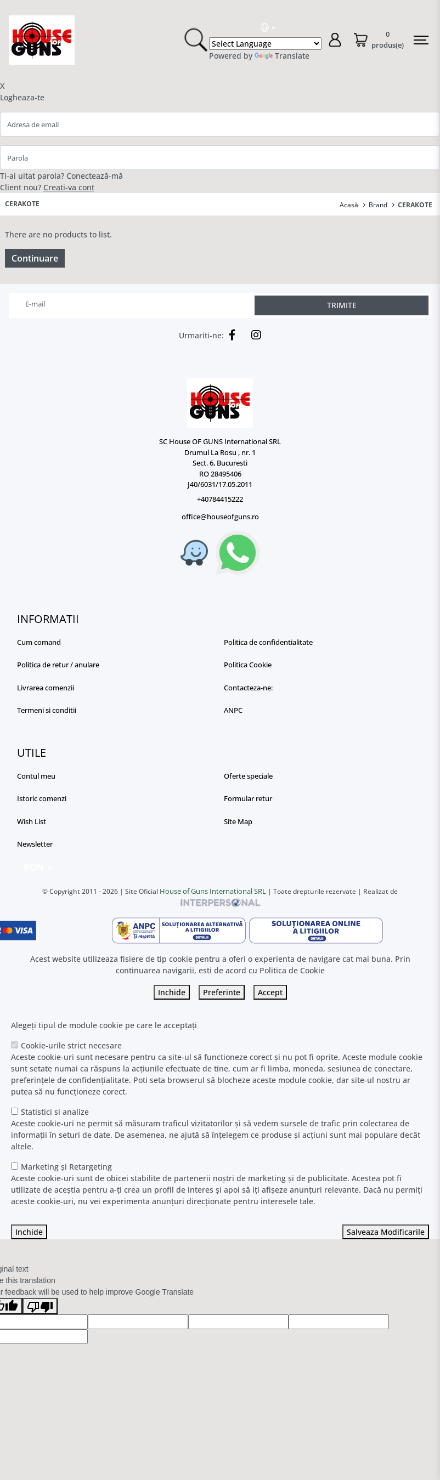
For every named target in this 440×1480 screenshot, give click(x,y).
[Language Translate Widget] (265, 43)
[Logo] (220, 403)
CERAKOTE (415, 204)
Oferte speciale (248, 776)
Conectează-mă (94, 176)
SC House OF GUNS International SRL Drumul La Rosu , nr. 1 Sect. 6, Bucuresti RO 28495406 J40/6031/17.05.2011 (220, 462)
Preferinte (221, 992)
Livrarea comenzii (45, 688)
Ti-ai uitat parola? (32, 176)
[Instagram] (253, 335)
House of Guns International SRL (213, 891)
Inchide (171, 992)
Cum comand (39, 642)
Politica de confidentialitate (268, 642)
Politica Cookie (248, 665)
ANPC (233, 710)
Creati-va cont (68, 187)
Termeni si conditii (46, 710)
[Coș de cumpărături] (378, 40)
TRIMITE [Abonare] (342, 305)
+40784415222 (220, 499)
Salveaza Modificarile (386, 1232)
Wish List (31, 821)
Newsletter (35, 844)
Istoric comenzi (41, 798)
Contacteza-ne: (248, 688)
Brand (378, 204)
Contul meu (36, 776)
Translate (282, 55)
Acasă (349, 204)
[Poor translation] (40, 1306)
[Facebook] (229, 335)
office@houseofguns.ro (220, 516)
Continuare (35, 258)
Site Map (238, 821)
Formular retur (248, 798)
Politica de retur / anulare (58, 665)
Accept (270, 992)
